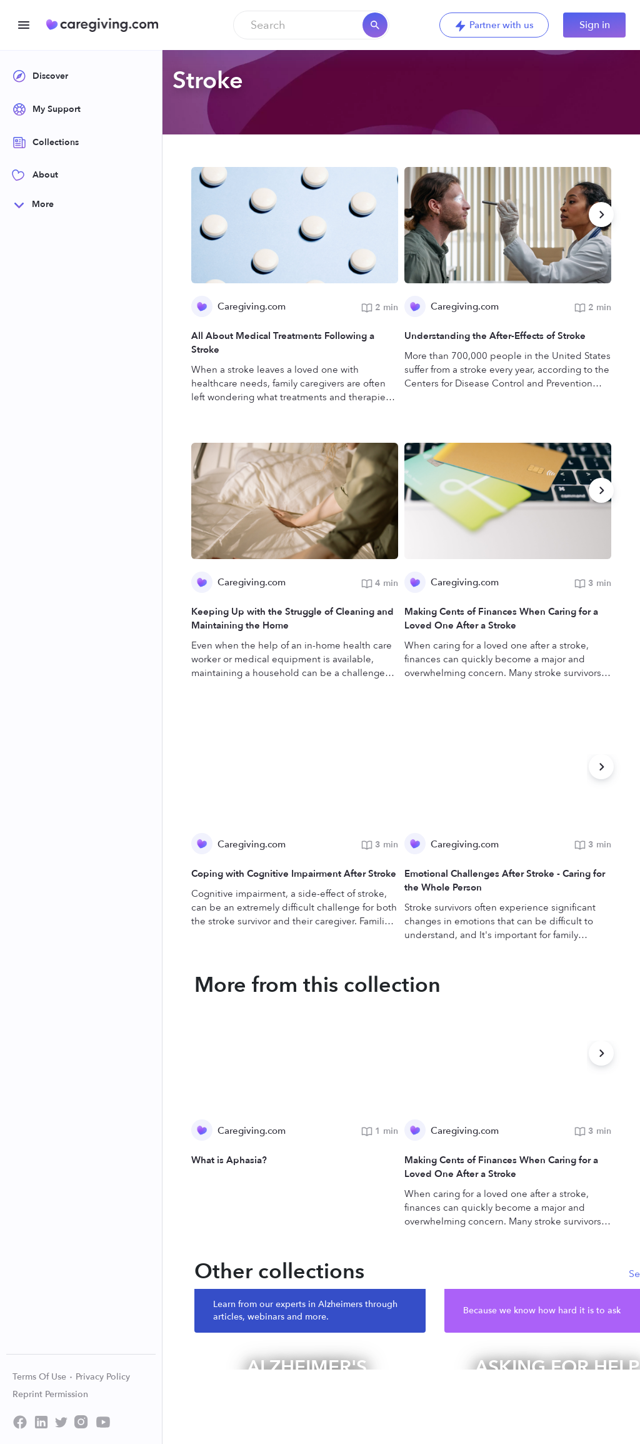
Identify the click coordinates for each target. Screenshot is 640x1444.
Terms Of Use (42, 1377)
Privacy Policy (103, 1377)
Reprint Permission (50, 1394)
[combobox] (311, 25)
